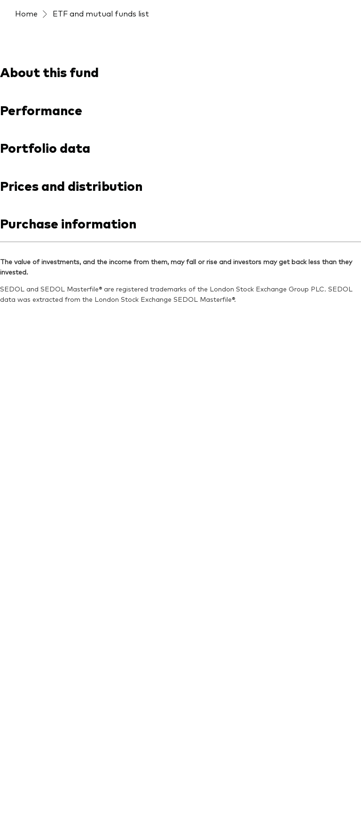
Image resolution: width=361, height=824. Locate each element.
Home (26, 13)
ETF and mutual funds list (101, 13)
